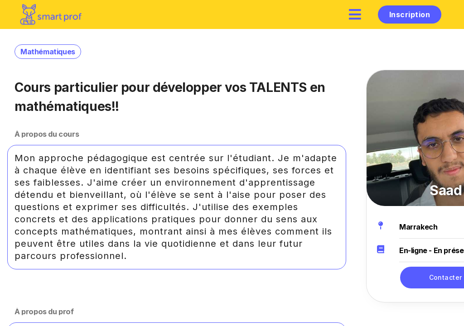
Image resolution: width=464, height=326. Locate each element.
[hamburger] (355, 14)
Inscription (409, 14)
